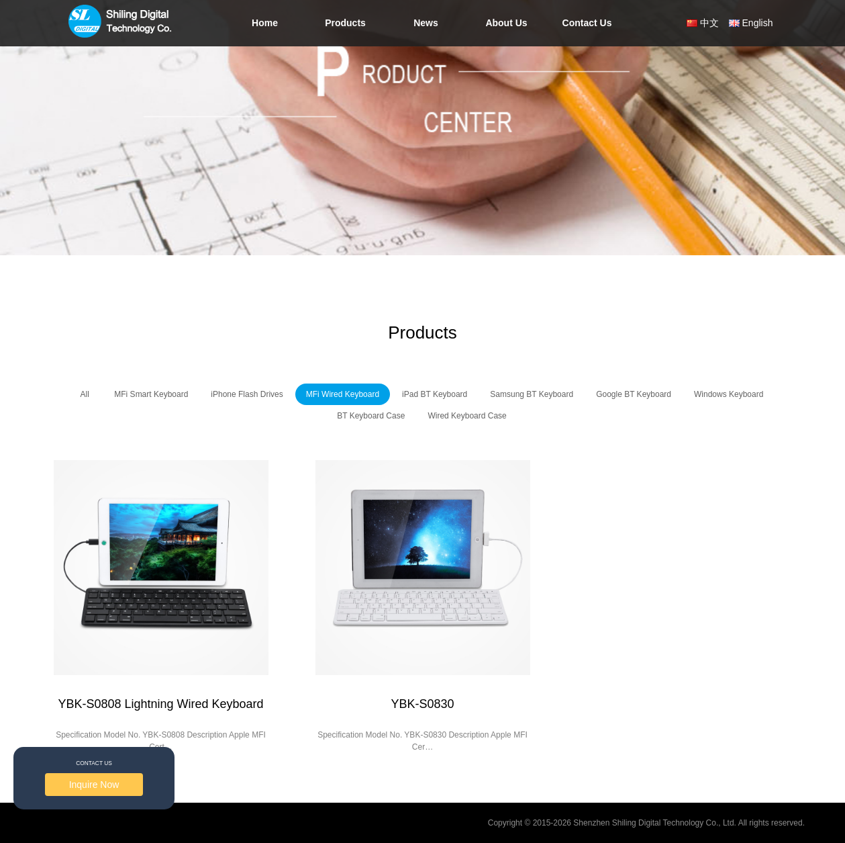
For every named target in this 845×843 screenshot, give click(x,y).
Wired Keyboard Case (467, 415)
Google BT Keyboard (633, 394)
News (425, 22)
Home (265, 22)
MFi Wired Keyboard (342, 394)
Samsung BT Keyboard (531, 394)
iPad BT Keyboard (434, 394)
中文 (709, 22)
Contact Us (587, 22)
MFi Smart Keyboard (151, 394)
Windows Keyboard (728, 394)
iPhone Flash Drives (247, 394)
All (85, 394)
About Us (506, 22)
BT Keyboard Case (371, 415)
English (757, 22)
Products (345, 22)
